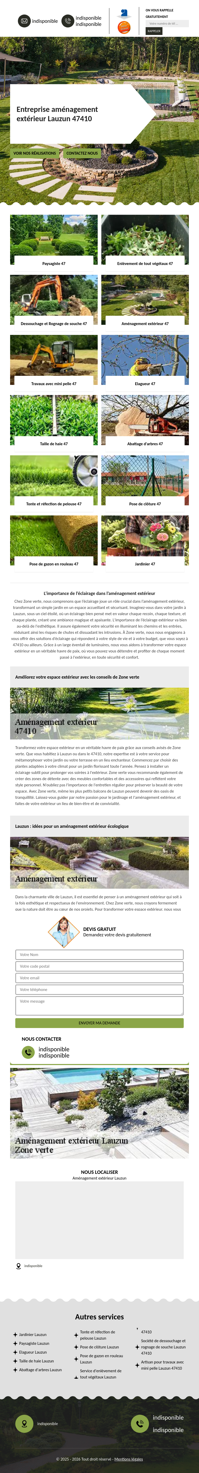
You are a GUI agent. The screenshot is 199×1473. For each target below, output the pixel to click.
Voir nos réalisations (34, 153)
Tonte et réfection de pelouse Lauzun (97, 1335)
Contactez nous (82, 153)
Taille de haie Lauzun (36, 1361)
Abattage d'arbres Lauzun (40, 1369)
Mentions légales (129, 1459)
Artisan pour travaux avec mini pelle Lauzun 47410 (162, 1365)
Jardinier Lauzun (32, 1334)
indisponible (45, 21)
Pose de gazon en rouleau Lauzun (101, 1358)
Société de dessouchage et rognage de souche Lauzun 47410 (163, 1347)
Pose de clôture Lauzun (99, 1347)
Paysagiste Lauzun (34, 1343)
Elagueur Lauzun (33, 1352)
